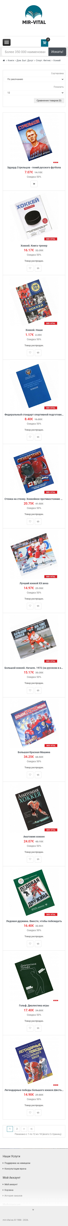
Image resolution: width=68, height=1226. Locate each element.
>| (31, 1128)
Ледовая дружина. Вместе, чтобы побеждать (34, 921)
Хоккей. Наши (34, 330)
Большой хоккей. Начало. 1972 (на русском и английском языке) (34, 668)
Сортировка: (57, 73)
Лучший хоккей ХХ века (34, 583)
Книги (11, 60)
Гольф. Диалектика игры (34, 1005)
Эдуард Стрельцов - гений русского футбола (34, 167)
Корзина (9, 1190)
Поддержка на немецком (17, 1163)
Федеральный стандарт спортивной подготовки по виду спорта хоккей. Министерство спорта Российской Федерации (34, 414)
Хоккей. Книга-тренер (34, 245)
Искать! (57, 52)
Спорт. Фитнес (43, 60)
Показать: (59, 87)
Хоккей (57, 60)
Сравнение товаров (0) (49, 100)
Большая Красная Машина (34, 752)
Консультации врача (15, 1169)
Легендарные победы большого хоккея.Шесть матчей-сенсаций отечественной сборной (34, 1090)
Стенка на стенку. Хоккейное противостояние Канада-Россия (34, 499)
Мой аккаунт (11, 1184)
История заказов (13, 1195)
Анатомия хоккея (34, 836)
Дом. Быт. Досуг (25, 60)
